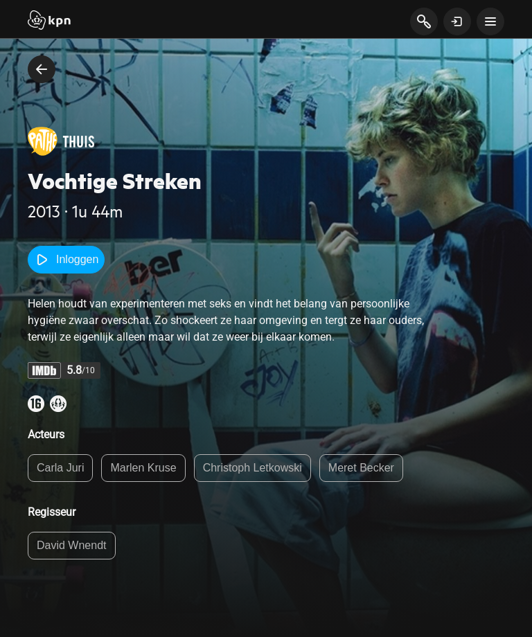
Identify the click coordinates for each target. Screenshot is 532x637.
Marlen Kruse (143, 468)
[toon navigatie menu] (490, 21)
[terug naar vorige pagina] (41, 69)
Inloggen (66, 259)
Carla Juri (60, 468)
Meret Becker (361, 468)
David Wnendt (72, 545)
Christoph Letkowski (252, 468)
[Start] (49, 21)
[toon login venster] (457, 21)
